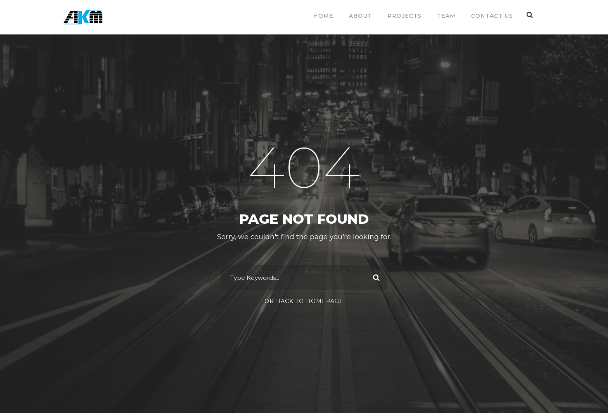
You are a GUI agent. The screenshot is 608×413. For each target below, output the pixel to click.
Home (323, 15)
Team (446, 15)
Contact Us (492, 15)
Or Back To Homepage (304, 301)
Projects (404, 15)
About (360, 15)
